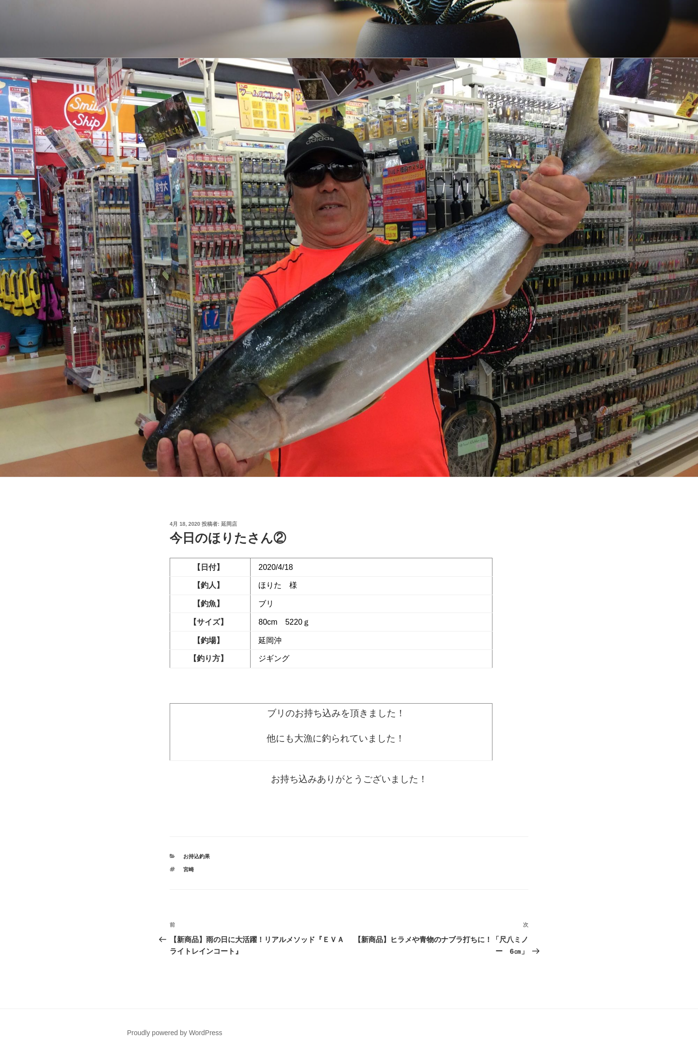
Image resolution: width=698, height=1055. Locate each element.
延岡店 (229, 524)
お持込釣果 (196, 856)
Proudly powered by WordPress (174, 1033)
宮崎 (188, 869)
